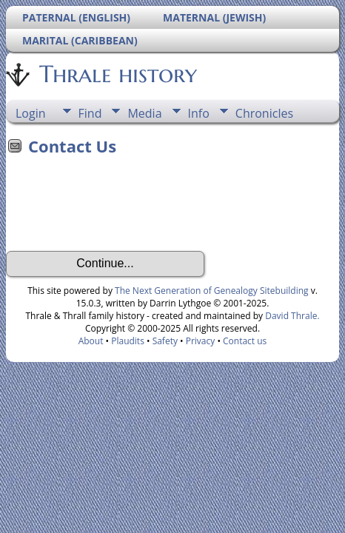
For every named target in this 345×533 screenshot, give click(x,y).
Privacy (200, 341)
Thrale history (117, 74)
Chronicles (264, 113)
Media (144, 113)
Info (199, 113)
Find (90, 113)
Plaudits (127, 341)
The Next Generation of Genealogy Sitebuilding (212, 290)
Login (31, 113)
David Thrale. (292, 315)
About (91, 341)
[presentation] (118, 208)
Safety (165, 341)
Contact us (245, 341)
